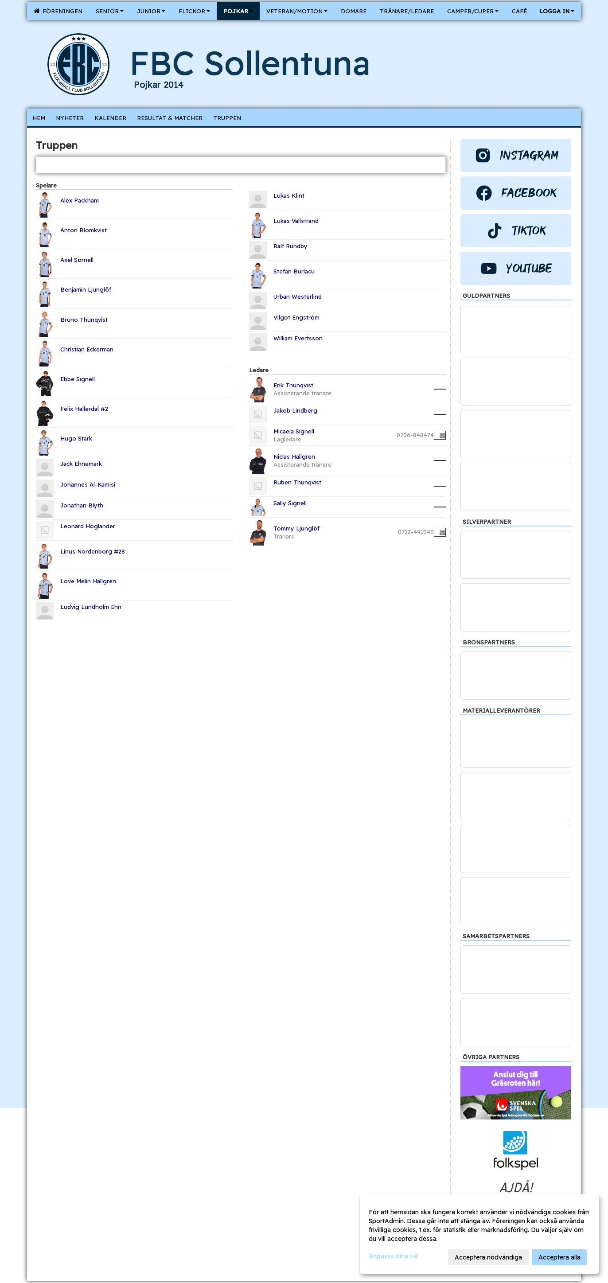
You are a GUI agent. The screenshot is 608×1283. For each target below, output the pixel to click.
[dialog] (479, 1234)
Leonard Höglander (87, 526)
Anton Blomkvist (83, 230)
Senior (110, 11)
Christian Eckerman (86, 349)
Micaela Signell (293, 431)
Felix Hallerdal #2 (84, 408)
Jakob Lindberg (295, 410)
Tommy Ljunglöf (296, 528)
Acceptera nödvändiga (488, 1257)
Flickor (194, 11)
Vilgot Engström (296, 317)
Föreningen (58, 11)
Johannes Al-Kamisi (87, 484)
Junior (151, 11)
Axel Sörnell (77, 259)
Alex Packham (79, 200)
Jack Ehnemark (81, 463)
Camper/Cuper (473, 11)
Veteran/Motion (296, 11)
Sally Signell (290, 503)
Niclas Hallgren (294, 456)
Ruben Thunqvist (297, 482)
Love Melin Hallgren (88, 581)
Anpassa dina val (393, 1256)
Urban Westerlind (297, 296)
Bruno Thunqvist (84, 319)
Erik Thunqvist (293, 385)
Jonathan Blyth (81, 505)
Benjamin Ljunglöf (85, 289)
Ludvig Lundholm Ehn (90, 606)
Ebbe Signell (77, 378)
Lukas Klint (288, 195)
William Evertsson (298, 338)
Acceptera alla (559, 1257)
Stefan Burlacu (294, 271)
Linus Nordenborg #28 (92, 551)
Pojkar (238, 11)
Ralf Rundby (290, 246)
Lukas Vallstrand (296, 220)
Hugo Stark (76, 438)
